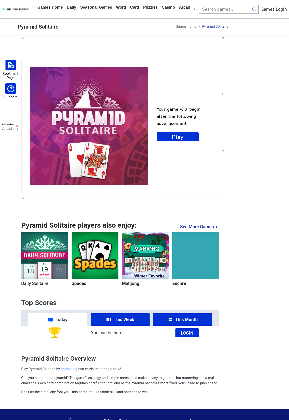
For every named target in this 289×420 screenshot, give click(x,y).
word (121, 7)
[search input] (224, 9)
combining (69, 369)
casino (168, 7)
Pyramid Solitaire (215, 26)
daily (71, 7)
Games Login (274, 9)
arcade (185, 7)
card (134, 7)
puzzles (150, 7)
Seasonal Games (96, 7)
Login (187, 333)
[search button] (254, 9)
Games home (50, 7)
